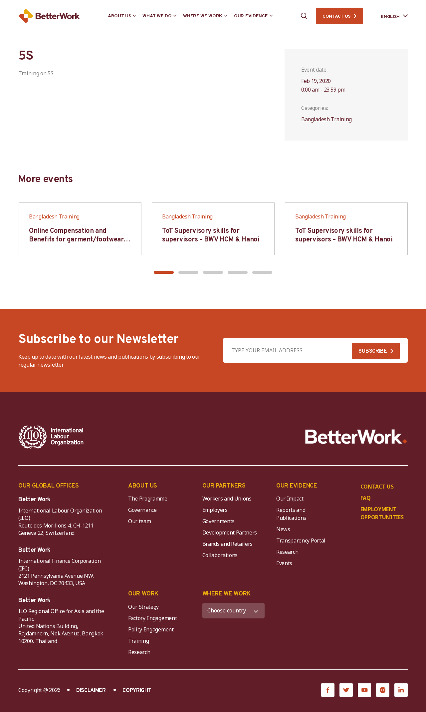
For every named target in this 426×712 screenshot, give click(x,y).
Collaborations (220, 555)
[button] (164, 272)
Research (287, 551)
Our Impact (290, 498)
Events (284, 563)
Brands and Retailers (227, 543)
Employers (215, 510)
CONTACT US (336, 16)
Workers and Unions (227, 498)
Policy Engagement (152, 629)
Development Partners (229, 532)
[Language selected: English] (389, 16)
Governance (142, 510)
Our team (139, 521)
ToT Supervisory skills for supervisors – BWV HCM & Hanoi (210, 235)
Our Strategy (143, 606)
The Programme (147, 498)
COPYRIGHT (136, 690)
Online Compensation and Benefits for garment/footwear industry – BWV (76, 240)
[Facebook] (327, 690)
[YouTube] (364, 690)
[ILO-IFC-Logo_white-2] (51, 437)
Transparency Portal (300, 540)
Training (138, 640)
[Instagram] (382, 690)
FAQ (365, 498)
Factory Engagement (152, 618)
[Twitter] (346, 690)
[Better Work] (356, 436)
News (283, 529)
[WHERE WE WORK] (233, 610)
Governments (218, 521)
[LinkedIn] (401, 690)
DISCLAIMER (91, 690)
